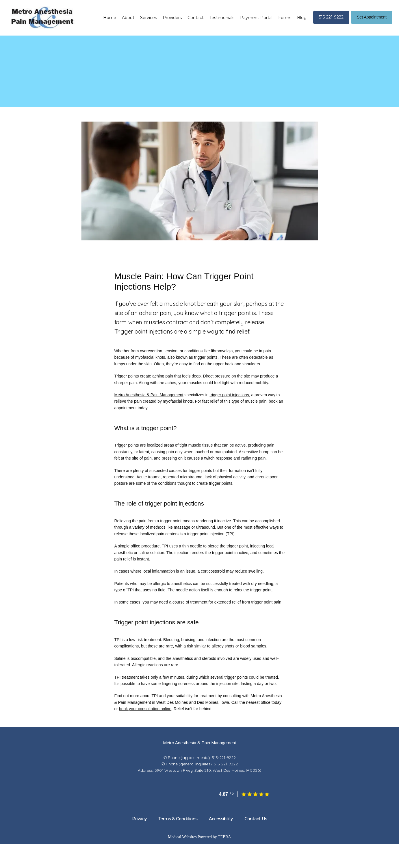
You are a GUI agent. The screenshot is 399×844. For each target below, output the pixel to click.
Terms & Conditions (177, 818)
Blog (302, 17)
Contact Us (255, 818)
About (128, 17)
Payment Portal (256, 17)
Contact (196, 17)
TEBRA (224, 837)
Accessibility (221, 818)
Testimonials (221, 17)
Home (109, 17)
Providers (172, 17)
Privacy (139, 818)
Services (148, 17)
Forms (284, 17)
